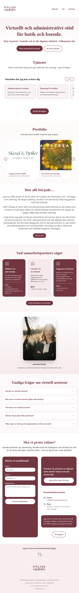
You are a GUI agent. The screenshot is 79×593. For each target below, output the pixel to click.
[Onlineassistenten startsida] (10, 9)
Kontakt (72, 9)
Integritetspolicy (39, 588)
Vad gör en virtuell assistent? (39, 391)
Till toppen (59, 534)
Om (63, 9)
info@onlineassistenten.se (57, 500)
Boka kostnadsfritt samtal (29, 48)
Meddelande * (10, 483)
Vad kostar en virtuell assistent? (39, 407)
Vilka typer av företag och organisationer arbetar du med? (39, 424)
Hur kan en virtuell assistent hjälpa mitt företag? (39, 399)
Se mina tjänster (53, 48)
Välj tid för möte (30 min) (59, 480)
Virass (53, 548)
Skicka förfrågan (39, 111)
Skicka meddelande (20, 501)
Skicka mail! (39, 236)
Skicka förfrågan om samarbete (39, 303)
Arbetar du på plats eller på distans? (39, 416)
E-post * (7, 475)
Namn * (7, 466)
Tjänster (55, 9)
